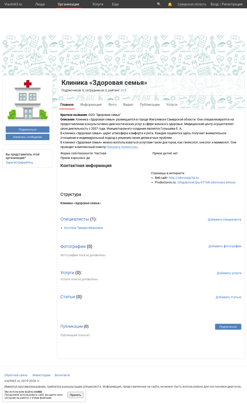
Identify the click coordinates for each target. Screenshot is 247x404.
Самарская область (192, 4)
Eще (115, 4)
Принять (75, 395)
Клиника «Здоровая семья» (80, 203)
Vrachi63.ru (13, 4)
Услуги (97, 4)
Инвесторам (41, 375)
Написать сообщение (27, 137)
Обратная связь (16, 375)
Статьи (67, 296)
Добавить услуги (229, 273)
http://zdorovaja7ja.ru (184, 177)
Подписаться (27, 129)
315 (123, 90)
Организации (68, 4)
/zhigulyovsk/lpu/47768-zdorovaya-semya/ (206, 182)
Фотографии (73, 246)
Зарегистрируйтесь (19, 162)
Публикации (71, 326)
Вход (215, 4)
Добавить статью (228, 297)
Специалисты (74, 219)
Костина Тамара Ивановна (83, 228)
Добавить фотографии (224, 246)
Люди (40, 4)
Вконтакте (62, 375)
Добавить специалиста (224, 219)
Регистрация (232, 4)
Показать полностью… (123, 147)
